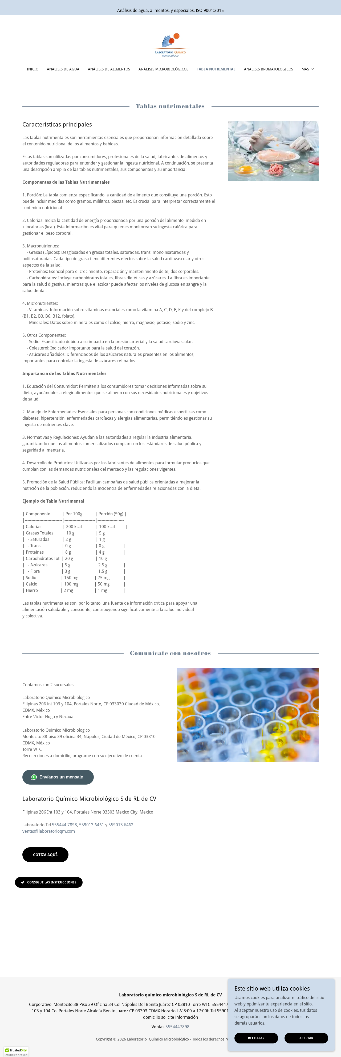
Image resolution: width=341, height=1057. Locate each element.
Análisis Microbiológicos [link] (163, 69)
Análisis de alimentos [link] (109, 69)
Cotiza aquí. (45, 855)
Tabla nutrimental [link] (216, 69)
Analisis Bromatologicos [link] (268, 69)
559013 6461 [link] (91, 824)
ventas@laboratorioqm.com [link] (48, 831)
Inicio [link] (32, 69)
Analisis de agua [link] (63, 69)
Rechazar (256, 1038)
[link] (170, 44)
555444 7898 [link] (64, 824)
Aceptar (306, 1038)
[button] (308, 69)
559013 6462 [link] (120, 824)
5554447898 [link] (177, 1026)
